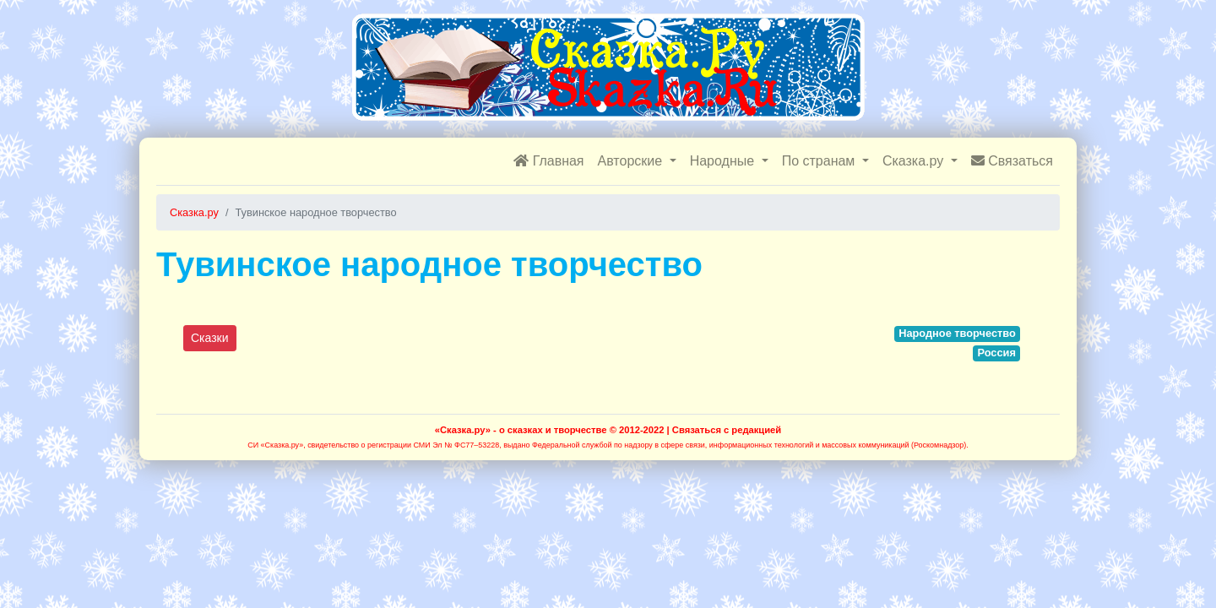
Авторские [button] (632, 161)
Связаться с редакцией (726, 430)
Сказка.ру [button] (914, 161)
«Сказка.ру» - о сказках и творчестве (521, 430)
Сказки (210, 338)
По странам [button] (820, 161)
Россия (996, 352)
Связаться (1012, 161)
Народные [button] (724, 161)
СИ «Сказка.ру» (275, 445)
